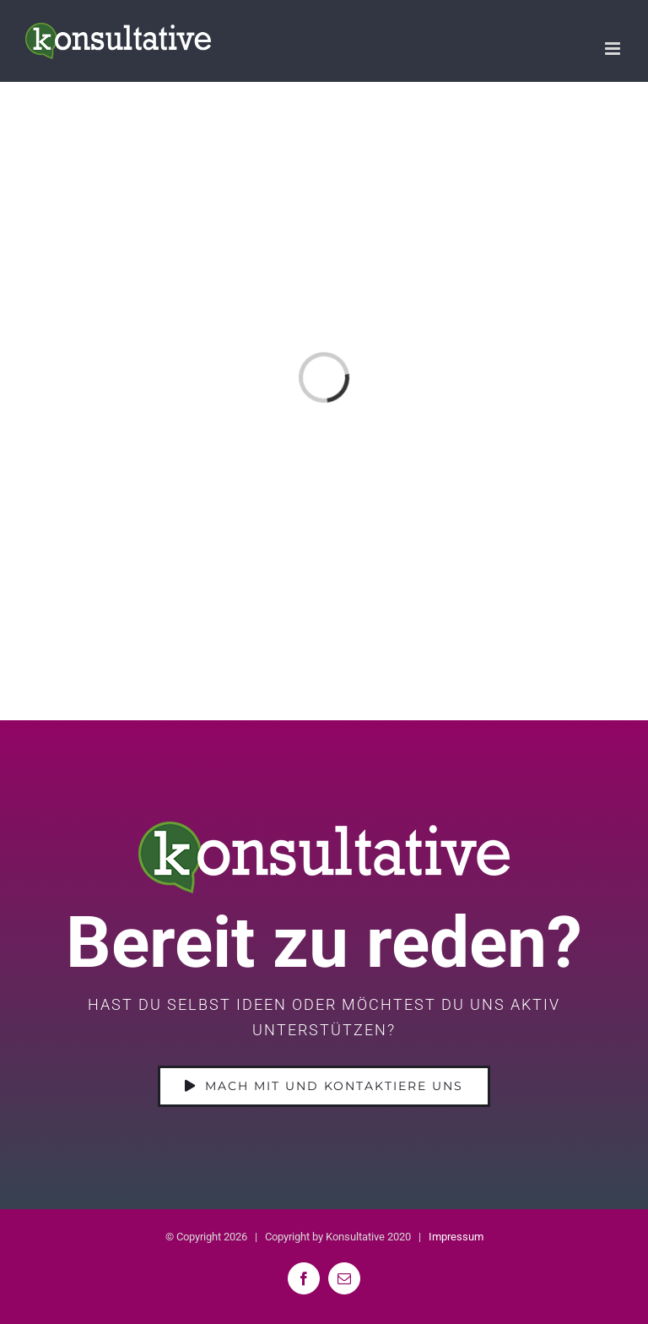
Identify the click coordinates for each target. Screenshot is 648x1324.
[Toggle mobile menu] (614, 48)
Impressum (456, 1236)
